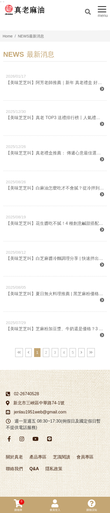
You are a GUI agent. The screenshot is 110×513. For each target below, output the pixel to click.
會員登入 (55, 505)
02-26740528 (26, 394)
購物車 (19, 505)
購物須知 (91, 505)
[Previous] (28, 352)
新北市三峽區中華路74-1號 (38, 403)
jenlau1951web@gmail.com (40, 412)
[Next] (81, 352)
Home (8, 36)
